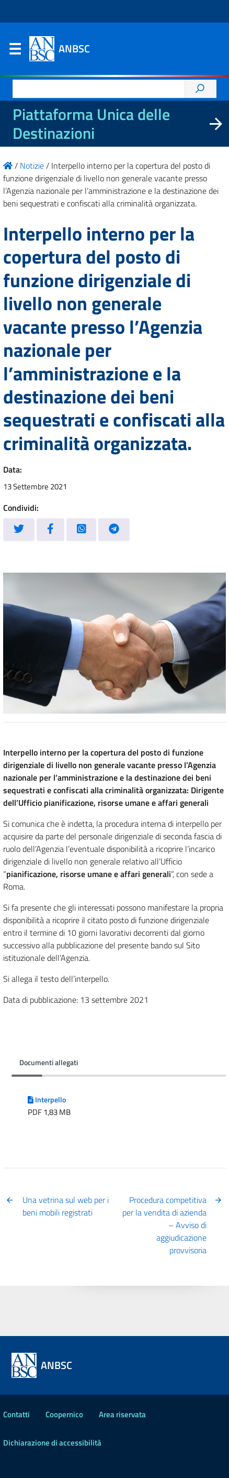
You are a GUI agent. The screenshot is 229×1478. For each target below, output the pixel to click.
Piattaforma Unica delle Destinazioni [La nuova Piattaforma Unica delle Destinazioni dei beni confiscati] (91, 123)
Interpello (47, 1099)
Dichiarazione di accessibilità (52, 1443)
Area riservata (122, 1414)
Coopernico (64, 1414)
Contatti (16, 1414)
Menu (15, 51)
